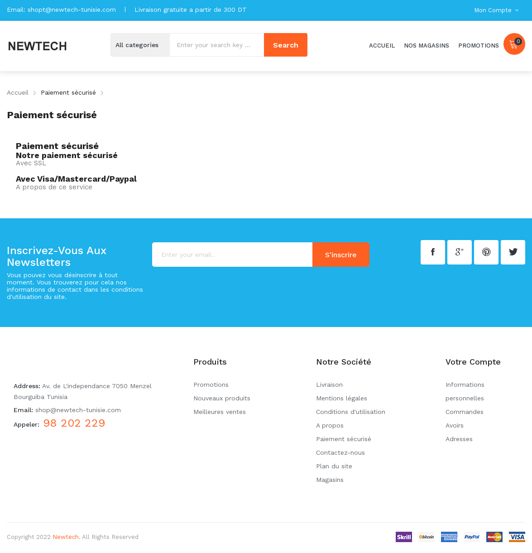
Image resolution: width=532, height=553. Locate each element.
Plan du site (334, 466)
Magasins (330, 479)
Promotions (211, 384)
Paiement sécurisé (343, 438)
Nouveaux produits (221, 398)
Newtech (66, 537)
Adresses (459, 438)
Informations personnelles (465, 391)
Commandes (465, 411)
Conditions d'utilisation (350, 411)
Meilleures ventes (219, 411)
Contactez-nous (340, 452)
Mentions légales (341, 398)
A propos (330, 425)
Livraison (329, 384)
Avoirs (455, 425)
